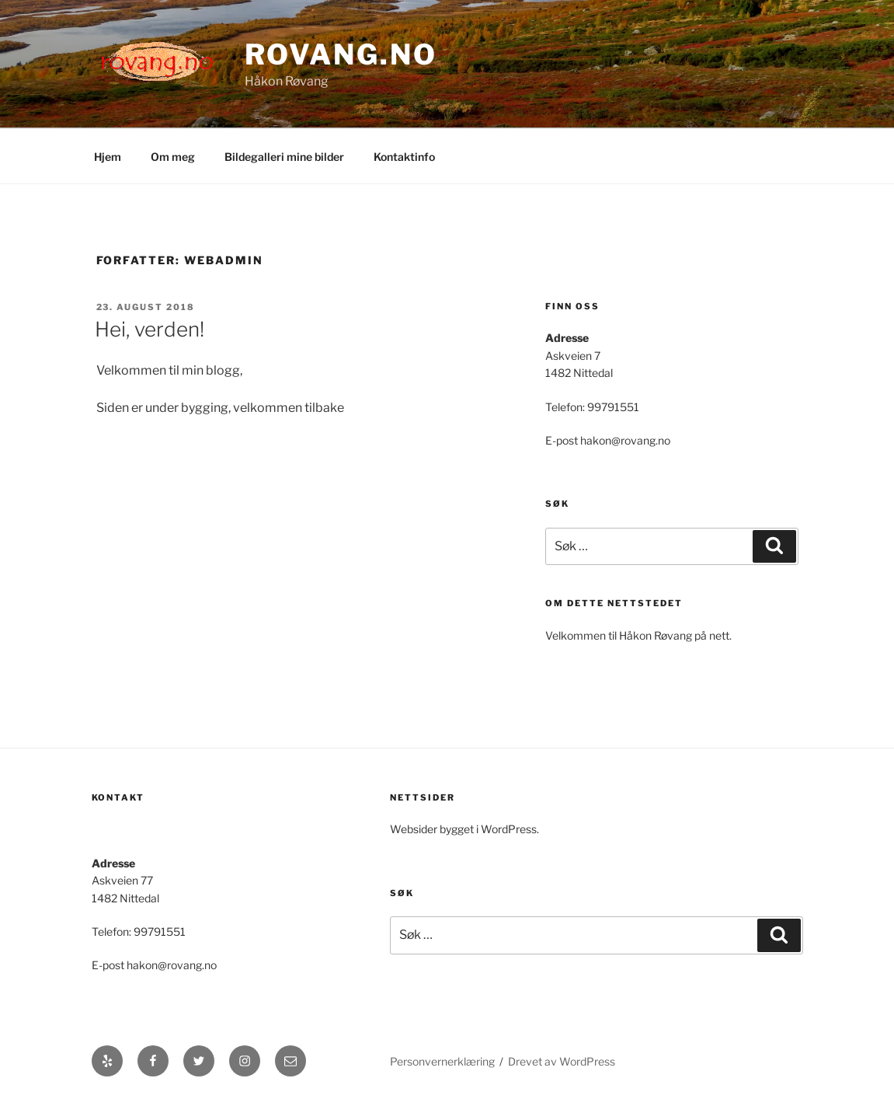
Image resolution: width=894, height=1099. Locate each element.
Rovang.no (341, 54)
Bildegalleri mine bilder (284, 156)
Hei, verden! (149, 329)
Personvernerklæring (442, 1061)
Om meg (173, 156)
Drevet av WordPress (561, 1061)
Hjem (107, 156)
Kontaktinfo (404, 156)
